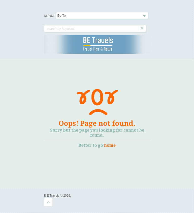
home (110, 145)
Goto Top (48, 202)
